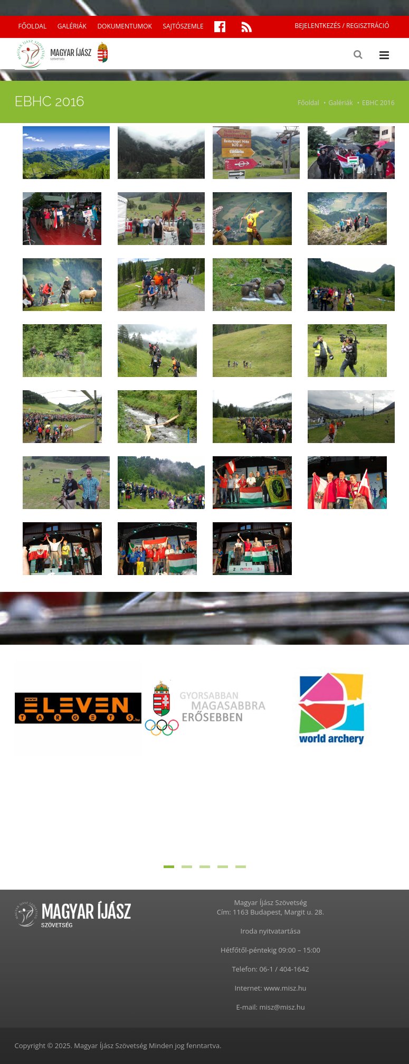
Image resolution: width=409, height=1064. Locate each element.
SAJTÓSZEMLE (183, 26)
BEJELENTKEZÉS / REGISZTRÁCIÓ (341, 25)
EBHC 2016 (378, 102)
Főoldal (308, 102)
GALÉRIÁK (72, 26)
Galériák (340, 102)
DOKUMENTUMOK (124, 26)
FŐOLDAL (32, 26)
